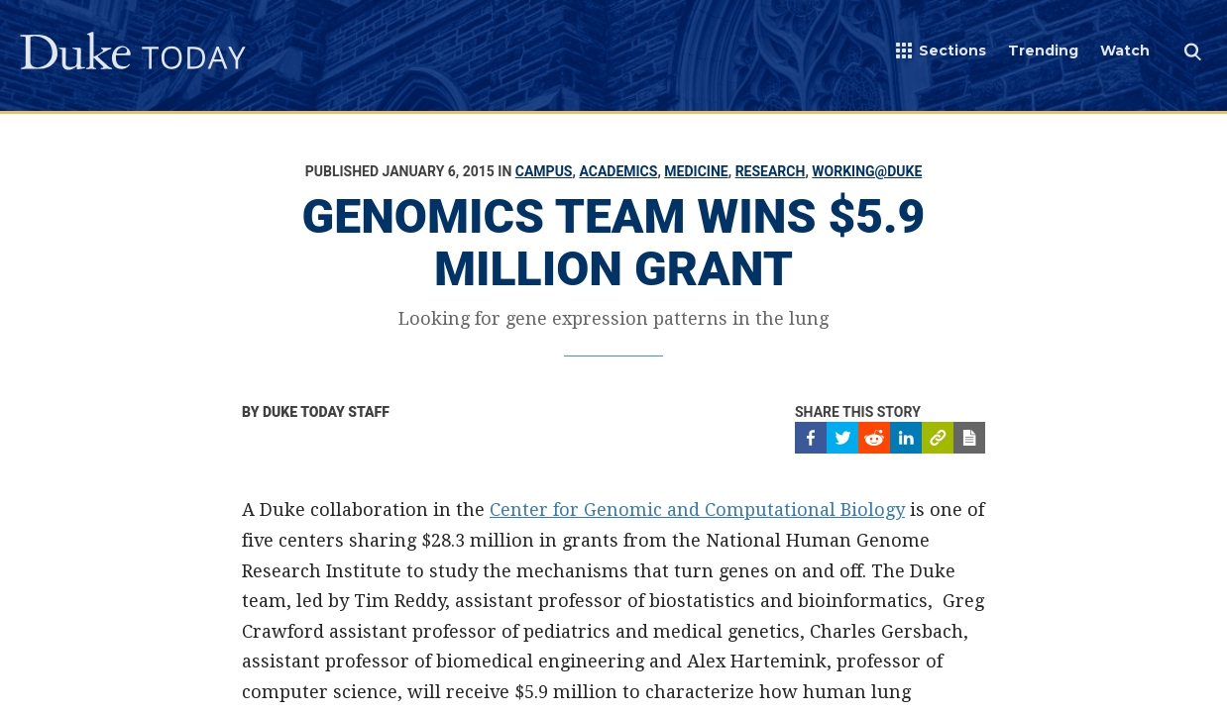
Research (770, 171)
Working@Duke (867, 171)
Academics (618, 171)
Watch (1125, 50)
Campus (544, 171)
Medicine (695, 171)
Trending (1043, 50)
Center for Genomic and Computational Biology (697, 509)
